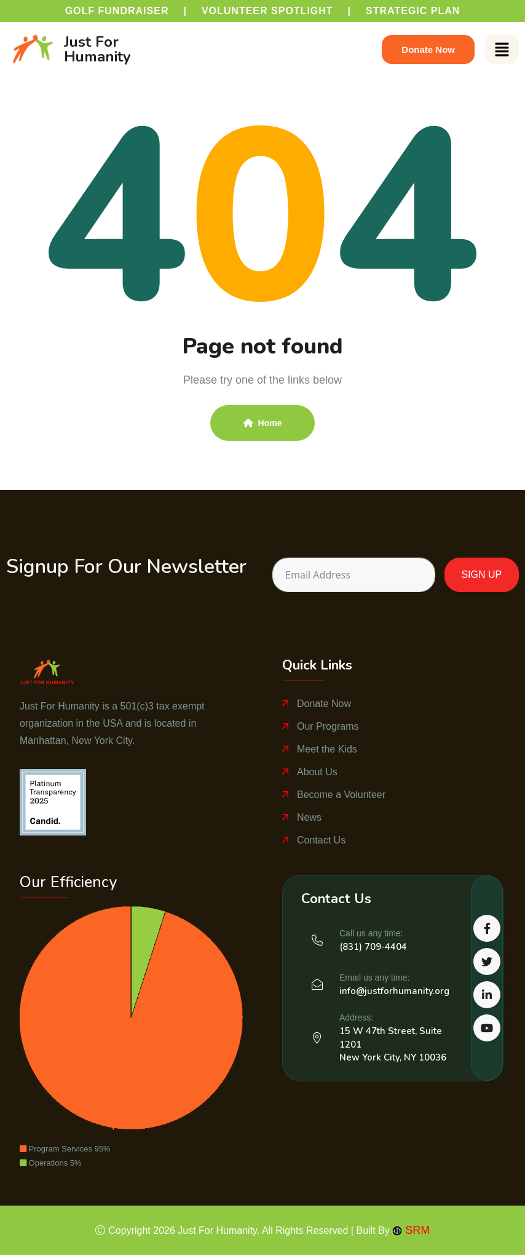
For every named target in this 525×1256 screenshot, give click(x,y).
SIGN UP (481, 574)
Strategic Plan (413, 11)
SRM (411, 1230)
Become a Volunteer (341, 794)
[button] (501, 49)
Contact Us (321, 840)
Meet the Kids (327, 749)
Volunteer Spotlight (267, 11)
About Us (317, 772)
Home (262, 423)
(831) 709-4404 (373, 947)
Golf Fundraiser (117, 11)
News (309, 817)
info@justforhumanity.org (394, 991)
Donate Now (324, 703)
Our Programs (327, 726)
